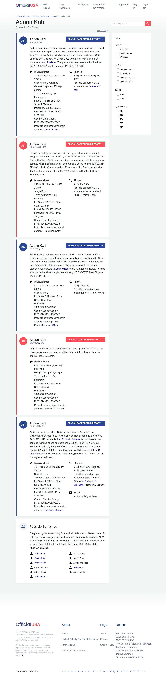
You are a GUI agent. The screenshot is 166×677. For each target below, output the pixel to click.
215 (121, 111)
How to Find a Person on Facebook (133, 643)
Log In (135, 6)
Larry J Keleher (48, 62)
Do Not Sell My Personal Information (80, 639)
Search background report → (85, 39)
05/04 (124, 636)
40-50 (122, 94)
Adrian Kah (37, 576)
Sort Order (101, 31)
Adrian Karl (76, 567)
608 (121, 123)
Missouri (123, 49)
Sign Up (145, 6)
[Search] (128, 23)
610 (121, 127)
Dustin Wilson (61, 269)
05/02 (118, 640)
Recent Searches (124, 633)
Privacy (104, 639)
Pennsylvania (126, 53)
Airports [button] (122, 4)
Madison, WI (125, 73)
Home (65, 633)
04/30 (131, 640)
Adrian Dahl (37, 558)
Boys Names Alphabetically (129, 657)
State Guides (46, 6)
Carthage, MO (126, 69)
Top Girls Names (123, 654)
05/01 (124, 640)
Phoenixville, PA (127, 77)
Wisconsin (124, 57)
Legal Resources (64, 6)
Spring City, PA (126, 81)
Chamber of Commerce (99, 6)
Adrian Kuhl (37, 553)
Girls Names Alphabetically (129, 650)
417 (121, 115)
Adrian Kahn (38, 563)
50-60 (122, 98)
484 (121, 119)
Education (83, 4)
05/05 (118, 636)
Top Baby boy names (126, 647)
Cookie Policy (107, 644)
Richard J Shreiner (71, 439)
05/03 (131, 636)
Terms (103, 633)
